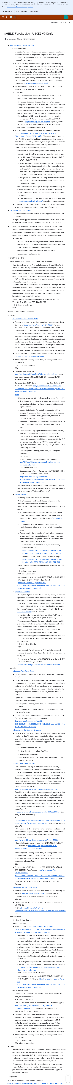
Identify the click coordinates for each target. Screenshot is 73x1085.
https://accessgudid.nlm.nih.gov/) (37, 122)
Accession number (24, 612)
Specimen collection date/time (23, 763)
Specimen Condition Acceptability (25, 319)
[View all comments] (68, 1076)
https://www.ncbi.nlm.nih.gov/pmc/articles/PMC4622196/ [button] (36, 789)
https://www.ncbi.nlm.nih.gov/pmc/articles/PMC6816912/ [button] (37, 812)
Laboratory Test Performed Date (24, 887)
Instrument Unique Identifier (20, 210)
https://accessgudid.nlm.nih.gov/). (35, 83)
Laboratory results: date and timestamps (27, 730)
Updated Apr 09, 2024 (58, 22)
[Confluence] (10, 17)
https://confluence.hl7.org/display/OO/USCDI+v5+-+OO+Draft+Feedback (35, 1083)
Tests (17, 395)
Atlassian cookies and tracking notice (20, 7)
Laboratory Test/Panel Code (23, 671)
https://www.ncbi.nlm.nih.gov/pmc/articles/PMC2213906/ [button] (36, 840)
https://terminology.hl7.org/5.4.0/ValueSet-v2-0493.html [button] (36, 374)
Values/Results (20, 494)
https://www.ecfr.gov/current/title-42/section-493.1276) (39, 665)
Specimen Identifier (22, 592)
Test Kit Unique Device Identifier (22, 45)
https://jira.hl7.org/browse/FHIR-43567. (38, 325)
